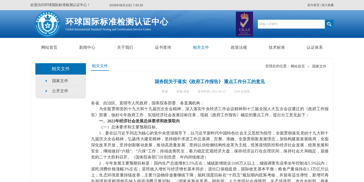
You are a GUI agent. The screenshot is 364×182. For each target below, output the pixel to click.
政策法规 (239, 47)
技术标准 (277, 47)
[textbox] (291, 24)
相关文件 (201, 47)
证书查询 (163, 47)
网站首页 (49, 47)
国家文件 (319, 66)
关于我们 (125, 47)
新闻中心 (87, 47)
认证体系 (315, 47)
